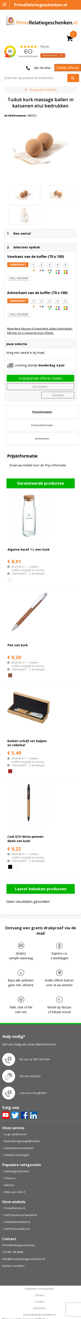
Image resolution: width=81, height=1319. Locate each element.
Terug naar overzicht (43, 90)
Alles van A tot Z (14, 1192)
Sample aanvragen (16, 1155)
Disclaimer (39, 1308)
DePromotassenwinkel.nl (20, 1215)
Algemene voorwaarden (39, 1288)
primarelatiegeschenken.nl (39, 1314)
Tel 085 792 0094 (12, 1252)
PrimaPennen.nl (14, 1208)
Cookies (39, 1301)
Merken (9, 1185)
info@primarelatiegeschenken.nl (23, 1259)
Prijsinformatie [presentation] (42, 411)
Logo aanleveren (15, 1134)
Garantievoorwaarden (19, 1148)
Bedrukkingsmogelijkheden (22, 1141)
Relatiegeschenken (17, 1171)
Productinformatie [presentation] (42, 425)
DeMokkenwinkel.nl (17, 1222)
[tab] (42, 411)
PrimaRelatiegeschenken (18, 1245)
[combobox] (36, 78)
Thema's (10, 1178)
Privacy (39, 1295)
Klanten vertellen (13, 1266)
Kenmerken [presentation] (42, 438)
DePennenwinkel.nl (17, 1229)
